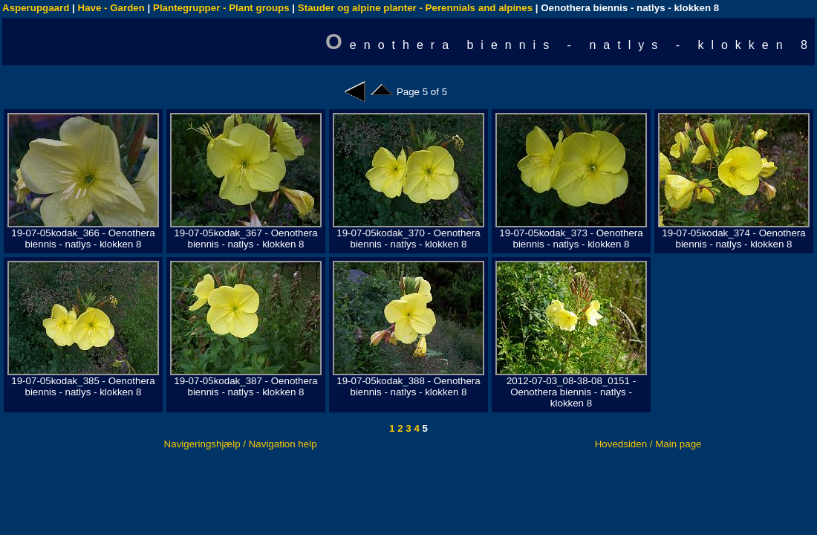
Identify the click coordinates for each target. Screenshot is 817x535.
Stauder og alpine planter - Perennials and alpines (415, 7)
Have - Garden (111, 7)
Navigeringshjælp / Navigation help (240, 444)
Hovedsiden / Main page (648, 444)
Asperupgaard (35, 7)
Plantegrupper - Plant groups (221, 7)
